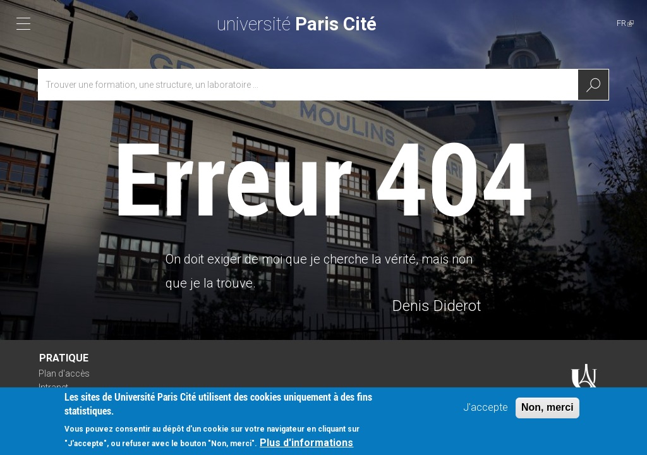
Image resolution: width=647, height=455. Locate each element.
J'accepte (485, 407)
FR (625, 23)
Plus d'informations (306, 443)
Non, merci (547, 407)
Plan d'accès (64, 373)
